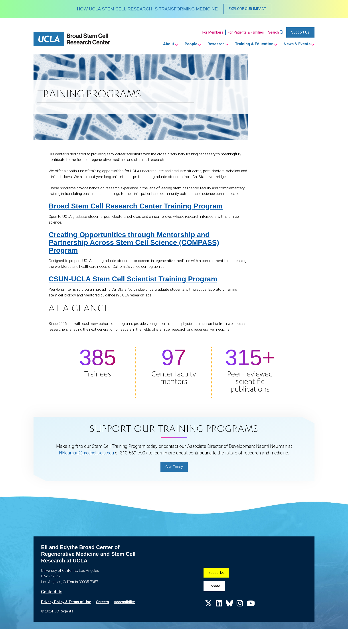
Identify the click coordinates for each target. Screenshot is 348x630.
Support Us (300, 32)
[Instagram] (240, 606)
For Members (212, 32)
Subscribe (216, 573)
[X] (208, 606)
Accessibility (126, 602)
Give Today (174, 467)
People (184, 44)
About (160, 44)
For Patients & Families (245, 32)
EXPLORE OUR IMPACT (247, 9)
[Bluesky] (230, 606)
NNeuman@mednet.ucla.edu (86, 453)
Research (211, 44)
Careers (104, 602)
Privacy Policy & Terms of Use (66, 602)
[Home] (72, 39)
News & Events (296, 44)
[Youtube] (251, 606)
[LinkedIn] (219, 606)
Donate (214, 587)
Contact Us (52, 592)
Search (273, 32)
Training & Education (251, 44)
